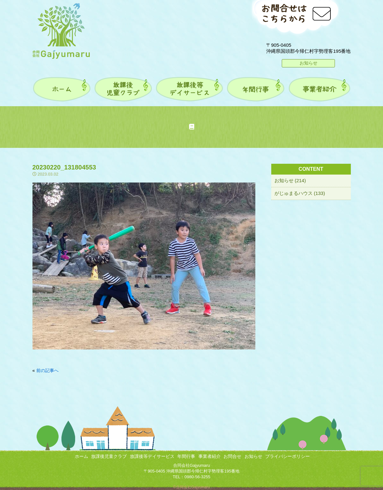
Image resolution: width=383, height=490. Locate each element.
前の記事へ (47, 370)
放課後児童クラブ (109, 456)
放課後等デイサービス (152, 456)
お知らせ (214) (290, 180)
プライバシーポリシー (287, 456)
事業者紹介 (209, 456)
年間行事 (186, 456)
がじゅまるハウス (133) (299, 193)
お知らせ (308, 63)
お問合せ (232, 456)
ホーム (81, 456)
